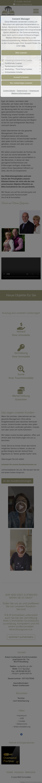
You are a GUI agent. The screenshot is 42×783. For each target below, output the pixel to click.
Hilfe (23, 46)
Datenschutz (22, 90)
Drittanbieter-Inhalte (13, 72)
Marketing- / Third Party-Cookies (18, 69)
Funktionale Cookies (13, 63)
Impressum (34, 90)
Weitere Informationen (21, 93)
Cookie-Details (9, 90)
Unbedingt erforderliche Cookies (18, 60)
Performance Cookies (14, 66)
